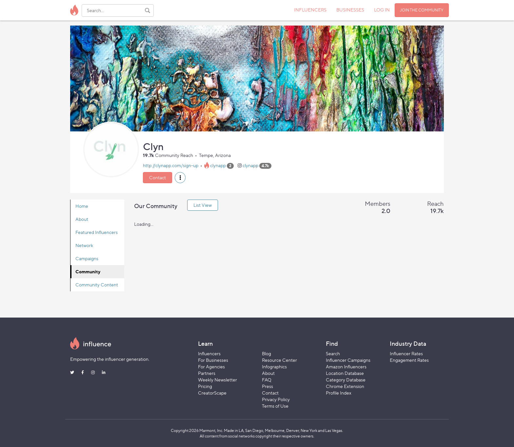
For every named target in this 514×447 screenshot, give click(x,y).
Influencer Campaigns (348, 360)
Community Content (96, 284)
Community (87, 271)
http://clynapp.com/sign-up (170, 165)
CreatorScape (212, 393)
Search (333, 353)
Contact (157, 177)
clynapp (218, 165)
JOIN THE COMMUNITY (422, 10)
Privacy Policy (276, 399)
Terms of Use (275, 406)
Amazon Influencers (346, 366)
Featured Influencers (96, 232)
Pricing (205, 386)
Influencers (209, 353)
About (81, 219)
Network (84, 245)
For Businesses (213, 360)
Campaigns (86, 258)
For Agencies (211, 366)
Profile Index (338, 393)
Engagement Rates (409, 360)
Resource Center (279, 360)
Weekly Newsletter (217, 379)
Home (81, 206)
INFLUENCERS (310, 9)
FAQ (266, 379)
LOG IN (382, 9)
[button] (180, 177)
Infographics (274, 366)
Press (267, 386)
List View (202, 205)
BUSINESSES (350, 9)
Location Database (345, 373)
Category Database (346, 379)
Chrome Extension (345, 386)
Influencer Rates (406, 353)
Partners (206, 373)
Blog (266, 353)
